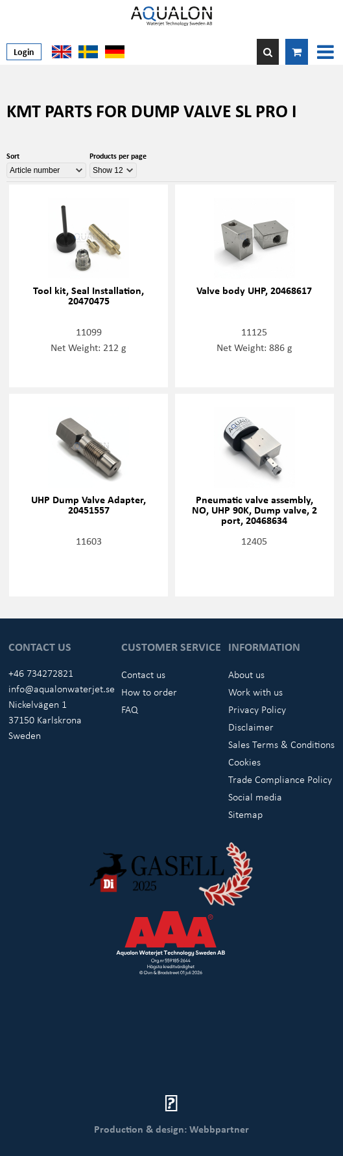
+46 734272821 (40, 673)
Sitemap (245, 814)
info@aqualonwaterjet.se (61, 688)
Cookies (244, 761)
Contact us (143, 674)
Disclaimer (251, 727)
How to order (149, 692)
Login (24, 51)
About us (246, 674)
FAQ (129, 709)
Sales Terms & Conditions (281, 744)
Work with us (255, 692)
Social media (255, 796)
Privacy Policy (257, 709)
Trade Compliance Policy (280, 779)
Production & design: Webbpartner (171, 1129)
